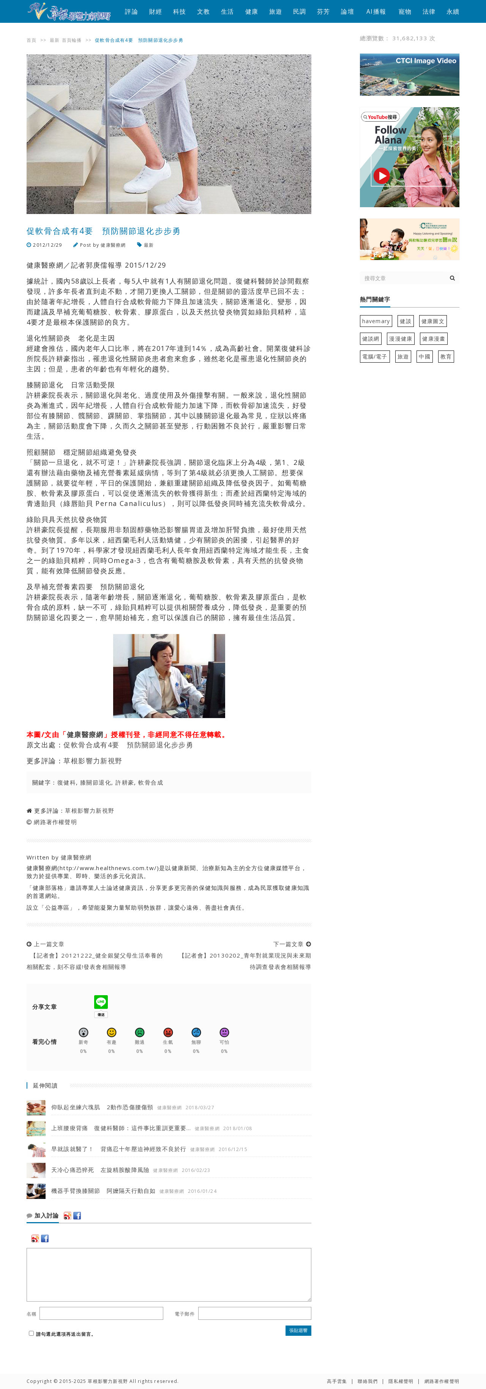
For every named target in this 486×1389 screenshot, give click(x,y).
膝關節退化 (95, 782)
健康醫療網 (113, 245)
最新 (55, 40)
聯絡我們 (368, 1381)
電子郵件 (185, 1314)
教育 (446, 356)
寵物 (405, 11)
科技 (179, 11)
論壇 (347, 11)
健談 (405, 321)
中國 (424, 356)
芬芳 (323, 11)
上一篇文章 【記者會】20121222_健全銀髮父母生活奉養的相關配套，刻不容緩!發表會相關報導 (95, 955)
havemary (376, 321)
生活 (227, 11)
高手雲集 (337, 1381)
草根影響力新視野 (93, 760)
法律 (429, 11)
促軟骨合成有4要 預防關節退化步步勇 (128, 744)
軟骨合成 (150, 782)
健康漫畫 (433, 338)
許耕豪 (124, 782)
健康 (251, 11)
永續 (453, 11)
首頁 (31, 40)
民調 (299, 11)
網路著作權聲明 (55, 822)
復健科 (66, 782)
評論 (131, 11)
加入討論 (43, 1215)
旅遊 (275, 11)
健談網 (371, 338)
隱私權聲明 (400, 1381)
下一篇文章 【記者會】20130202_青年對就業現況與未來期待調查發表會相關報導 (243, 955)
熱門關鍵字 (375, 299)
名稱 (31, 1314)
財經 (155, 11)
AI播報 (376, 11)
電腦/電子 (375, 356)
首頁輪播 (72, 40)
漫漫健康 (400, 338)
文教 (203, 11)
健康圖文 (433, 321)
